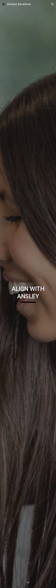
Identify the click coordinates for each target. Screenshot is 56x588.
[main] (28, 294)
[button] (3, 4)
